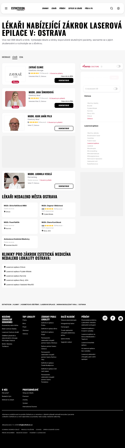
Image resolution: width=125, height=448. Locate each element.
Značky (25, 400)
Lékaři (14, 57)
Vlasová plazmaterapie (68, 320)
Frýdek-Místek (92, 108)
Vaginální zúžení (66, 342)
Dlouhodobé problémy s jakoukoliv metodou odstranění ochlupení (88, 322)
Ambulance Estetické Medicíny (17, 239)
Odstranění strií (92, 161)
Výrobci (25, 403)
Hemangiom (65, 327)
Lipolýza (90, 146)
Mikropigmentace (93, 156)
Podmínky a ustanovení (38, 432)
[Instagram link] (105, 319)
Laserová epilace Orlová (14, 267)
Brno (24, 323)
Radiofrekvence (92, 164)
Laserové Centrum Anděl (10, 332)
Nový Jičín (91, 113)
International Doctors (30, 406)
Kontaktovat (64, 80)
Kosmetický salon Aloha (10, 325)
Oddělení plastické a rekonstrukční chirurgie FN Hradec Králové (9, 338)
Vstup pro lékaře (28, 393)
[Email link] (120, 318)
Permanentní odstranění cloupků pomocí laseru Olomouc (49, 340)
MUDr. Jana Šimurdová (41, 92)
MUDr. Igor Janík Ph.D (40, 116)
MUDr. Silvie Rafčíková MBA (15, 206)
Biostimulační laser (93, 135)
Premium (26, 396)
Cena (21, 57)
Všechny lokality (92, 103)
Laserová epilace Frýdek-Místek (17, 271)
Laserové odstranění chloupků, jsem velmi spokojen (88, 356)
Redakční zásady (22, 432)
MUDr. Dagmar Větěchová (52, 206)
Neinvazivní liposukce (94, 159)
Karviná (90, 111)
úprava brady (65, 339)
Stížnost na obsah (8, 400)
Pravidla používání (27, 429)
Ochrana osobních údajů (10, 429)
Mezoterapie (91, 148)
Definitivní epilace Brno (49, 329)
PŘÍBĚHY (62, 8)
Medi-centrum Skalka (9, 329)
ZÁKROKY (45, 8)
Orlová (89, 116)
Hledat (114, 78)
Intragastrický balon (67, 323)
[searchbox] (97, 77)
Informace (6, 57)
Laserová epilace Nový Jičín (16, 280)
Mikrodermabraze (93, 153)
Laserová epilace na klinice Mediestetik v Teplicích (88, 336)
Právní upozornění (8, 432)
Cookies (38, 429)
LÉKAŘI (54, 8)
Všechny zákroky (93, 133)
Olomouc (26, 330)
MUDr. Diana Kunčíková (51, 222)
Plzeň (24, 327)
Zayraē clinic (36, 67)
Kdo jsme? (5, 393)
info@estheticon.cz (25, 425)
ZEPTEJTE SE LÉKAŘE (75, 8)
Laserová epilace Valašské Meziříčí (19, 284)
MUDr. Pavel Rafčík (11, 222)
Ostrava (90, 118)
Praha (25, 320)
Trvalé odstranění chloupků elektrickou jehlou (68, 332)
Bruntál (89, 106)
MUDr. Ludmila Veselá (40, 174)
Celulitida (90, 138)
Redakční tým (6, 396)
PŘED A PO (89, 8)
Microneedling (92, 151)
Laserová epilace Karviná (15, 276)
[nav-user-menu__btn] (118, 8)
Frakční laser (91, 141)
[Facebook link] (112, 319)
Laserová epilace (93, 143)
